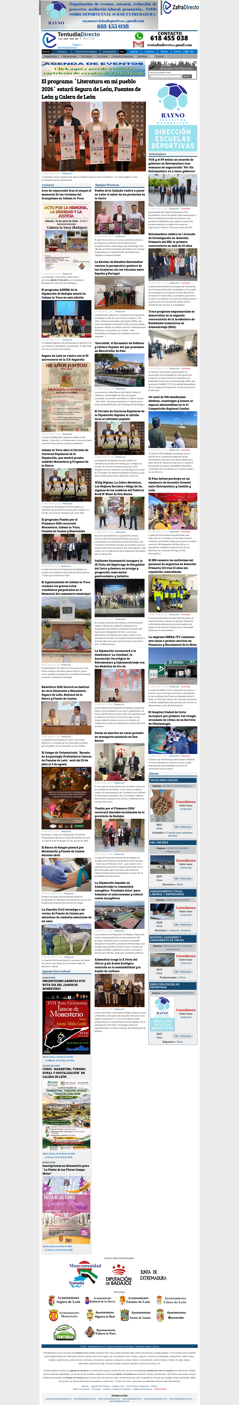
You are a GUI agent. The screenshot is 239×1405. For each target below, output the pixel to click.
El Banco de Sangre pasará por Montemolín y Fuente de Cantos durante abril (63, 851)
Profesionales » (170, 977)
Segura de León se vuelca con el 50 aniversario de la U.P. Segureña (65, 357)
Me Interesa (182, 827)
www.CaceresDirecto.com (109, 1399)
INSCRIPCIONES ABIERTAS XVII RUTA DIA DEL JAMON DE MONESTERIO (63, 985)
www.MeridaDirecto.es (132, 1399)
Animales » (159, 832)
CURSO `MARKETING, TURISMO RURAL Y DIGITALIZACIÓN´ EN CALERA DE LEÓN (63, 1073)
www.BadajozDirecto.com (85, 1399)
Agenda (134, 51)
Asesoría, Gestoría (180, 930)
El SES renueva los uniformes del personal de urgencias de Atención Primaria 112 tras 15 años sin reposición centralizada (172, 566)
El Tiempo (96, 1389)
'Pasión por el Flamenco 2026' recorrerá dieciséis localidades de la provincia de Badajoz (120, 812)
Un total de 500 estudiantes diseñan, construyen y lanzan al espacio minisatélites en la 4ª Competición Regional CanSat (170, 402)
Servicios (142, 56)
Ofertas (164, 51)
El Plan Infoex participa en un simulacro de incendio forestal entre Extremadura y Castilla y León (169, 484)
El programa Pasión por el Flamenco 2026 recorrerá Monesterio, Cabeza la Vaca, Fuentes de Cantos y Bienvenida (63, 525)
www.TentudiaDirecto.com (181, 1399)
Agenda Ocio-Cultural (100, 1386)
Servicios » (169, 884)
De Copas (102, 56)
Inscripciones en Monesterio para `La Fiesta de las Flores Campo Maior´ (65, 1169)
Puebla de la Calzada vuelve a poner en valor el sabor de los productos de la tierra (120, 194)
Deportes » (170, 1042)
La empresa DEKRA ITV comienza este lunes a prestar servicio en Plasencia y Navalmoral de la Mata (172, 641)
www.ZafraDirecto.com (119, 1401)
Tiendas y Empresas (122, 56)
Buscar (187, 76)
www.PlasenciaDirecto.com (155, 1399)
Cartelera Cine (118, 1386)
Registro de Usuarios (122, 1389)
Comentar (185, 208)
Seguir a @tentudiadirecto (67, 46)
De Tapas (87, 56)
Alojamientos (50, 56)
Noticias (85, 1386)
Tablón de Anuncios (81, 1389)
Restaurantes (69, 56)
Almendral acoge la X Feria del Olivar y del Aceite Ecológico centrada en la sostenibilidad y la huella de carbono (118, 965)
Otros (180, 884)
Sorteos (177, 51)
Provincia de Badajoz (86, 51)
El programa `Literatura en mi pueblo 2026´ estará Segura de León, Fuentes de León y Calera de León (91, 88)
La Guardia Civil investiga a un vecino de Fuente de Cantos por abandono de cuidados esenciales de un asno (66, 915)
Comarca (62, 51)
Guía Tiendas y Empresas (137, 1386)
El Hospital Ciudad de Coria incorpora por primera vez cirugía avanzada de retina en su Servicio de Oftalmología (172, 718)
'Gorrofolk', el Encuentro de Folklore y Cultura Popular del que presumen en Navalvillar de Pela (119, 347)
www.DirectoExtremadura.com (59, 1399)
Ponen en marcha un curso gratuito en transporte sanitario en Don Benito (119, 736)
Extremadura (109, 51)
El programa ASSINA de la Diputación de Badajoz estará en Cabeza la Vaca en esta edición (64, 293)
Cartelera (149, 51)
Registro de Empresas (142, 1389)
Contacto (107, 1389)
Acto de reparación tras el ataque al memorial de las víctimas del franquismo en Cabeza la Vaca (66, 194)
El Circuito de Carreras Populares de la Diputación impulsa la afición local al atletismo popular (119, 415)
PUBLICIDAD (160, 1389)
